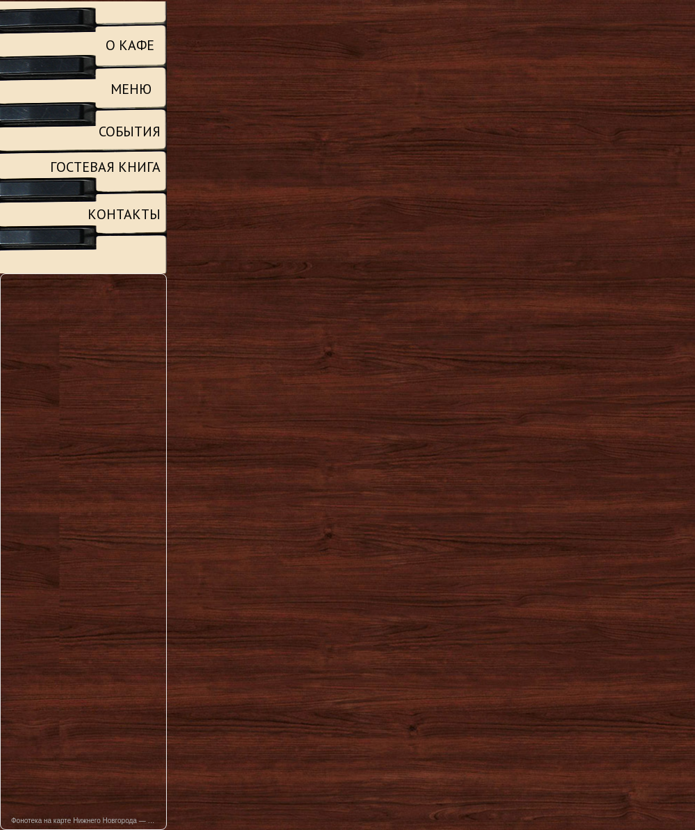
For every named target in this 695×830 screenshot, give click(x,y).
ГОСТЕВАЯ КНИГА (105, 167)
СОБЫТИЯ (130, 131)
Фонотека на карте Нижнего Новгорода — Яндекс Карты (89, 820)
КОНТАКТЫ (124, 214)
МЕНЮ (131, 89)
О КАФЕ (130, 45)
